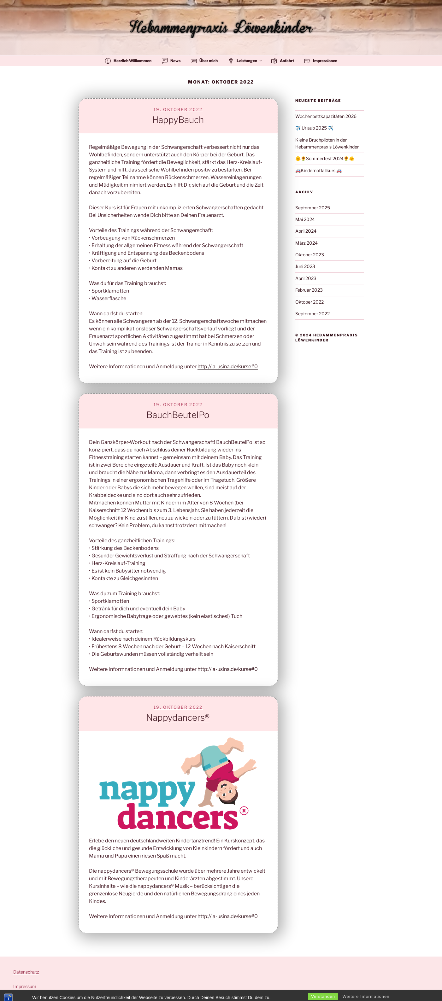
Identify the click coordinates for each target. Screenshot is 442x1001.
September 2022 (312, 313)
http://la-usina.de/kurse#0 (227, 367)
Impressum (24, 986)
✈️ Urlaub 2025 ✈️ (314, 128)
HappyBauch (178, 119)
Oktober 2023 (309, 254)
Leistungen (245, 61)
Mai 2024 (305, 219)
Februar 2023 (309, 290)
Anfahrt (282, 61)
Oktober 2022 (309, 302)
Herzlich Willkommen (128, 61)
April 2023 (305, 278)
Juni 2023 (305, 266)
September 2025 (312, 207)
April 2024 (305, 231)
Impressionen (320, 61)
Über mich (204, 61)
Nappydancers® (177, 717)
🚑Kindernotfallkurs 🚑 (318, 170)
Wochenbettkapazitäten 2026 (326, 116)
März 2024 (306, 243)
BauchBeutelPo (177, 415)
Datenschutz (26, 972)
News (171, 61)
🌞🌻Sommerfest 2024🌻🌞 (324, 158)
